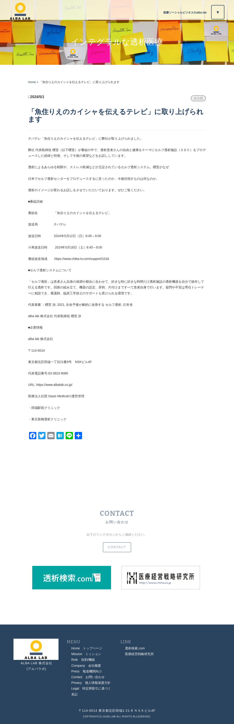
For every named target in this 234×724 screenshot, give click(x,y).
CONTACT (117, 551)
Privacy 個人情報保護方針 (91, 683)
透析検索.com (135, 648)
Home (32, 82)
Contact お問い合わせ (88, 677)
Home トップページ (86, 648)
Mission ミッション (86, 654)
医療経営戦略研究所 (139, 654)
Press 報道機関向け (86, 671)
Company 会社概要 (86, 665)
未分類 (198, 98)
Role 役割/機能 (83, 659)
